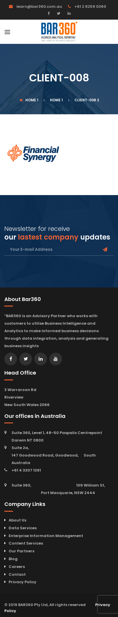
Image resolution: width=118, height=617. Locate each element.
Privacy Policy (22, 582)
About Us (17, 520)
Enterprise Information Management (46, 536)
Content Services (26, 543)
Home (27, 100)
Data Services (23, 528)
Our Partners (21, 551)
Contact (17, 574)
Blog (13, 559)
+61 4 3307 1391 (26, 470)
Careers (17, 566)
